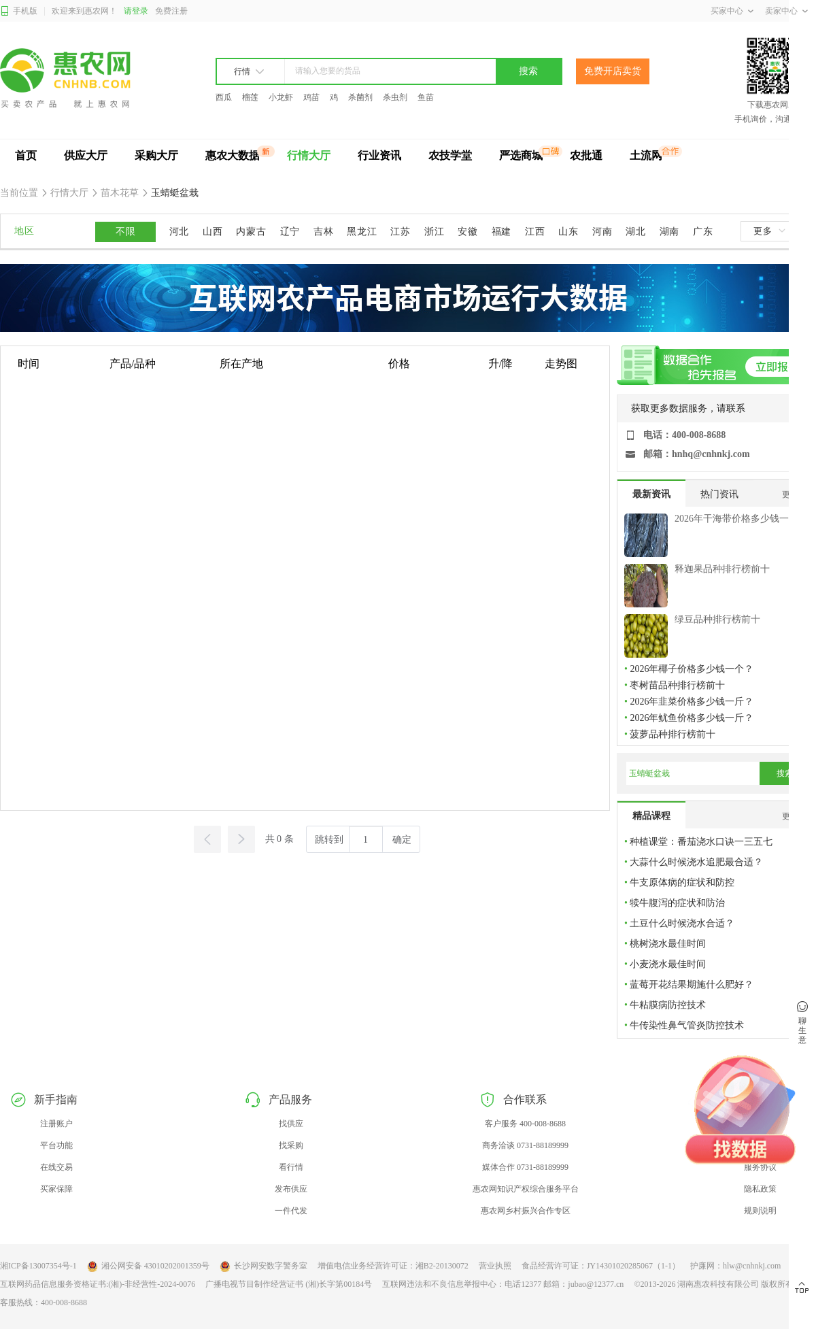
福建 (501, 231)
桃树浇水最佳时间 (668, 944)
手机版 (18, 11)
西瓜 (224, 97)
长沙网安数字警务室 (263, 1266)
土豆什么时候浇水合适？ (682, 923)
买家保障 (56, 1189)
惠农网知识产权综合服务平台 (526, 1189)
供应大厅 (85, 155)
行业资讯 (379, 155)
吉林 (323, 231)
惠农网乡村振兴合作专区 (526, 1210)
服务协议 (760, 1167)
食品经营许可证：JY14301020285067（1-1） (601, 1266)
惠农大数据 (232, 155)
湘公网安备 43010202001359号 (148, 1266)
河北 (179, 231)
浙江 (434, 231)
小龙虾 (281, 97)
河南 (602, 231)
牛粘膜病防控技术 (668, 1005)
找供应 (291, 1123)
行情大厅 (308, 155)
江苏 (400, 231)
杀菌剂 (360, 97)
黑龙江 (362, 231)
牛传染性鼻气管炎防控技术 (687, 1025)
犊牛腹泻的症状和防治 (677, 903)
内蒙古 (251, 231)
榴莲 (250, 97)
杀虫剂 (395, 97)
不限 (125, 231)
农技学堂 (450, 155)
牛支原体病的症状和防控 (682, 882)
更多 (769, 231)
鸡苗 (311, 97)
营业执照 (495, 1266)
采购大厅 (156, 155)
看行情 (291, 1167)
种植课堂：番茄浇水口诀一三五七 (701, 842)
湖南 (669, 231)
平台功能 (56, 1145)
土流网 (646, 155)
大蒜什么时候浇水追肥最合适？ (696, 862)
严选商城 (521, 155)
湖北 (635, 231)
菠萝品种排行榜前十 (672, 734)
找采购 (291, 1145)
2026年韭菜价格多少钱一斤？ (691, 701)
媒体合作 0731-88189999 (525, 1167)
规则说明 (760, 1210)
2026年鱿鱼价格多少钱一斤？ (691, 718)
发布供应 (291, 1189)
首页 (26, 155)
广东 (703, 231)
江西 (535, 231)
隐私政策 (760, 1189)
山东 (568, 231)
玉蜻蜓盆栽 (174, 193)
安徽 (467, 231)
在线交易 (56, 1167)
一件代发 (291, 1210)
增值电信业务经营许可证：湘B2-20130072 (393, 1266)
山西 (212, 231)
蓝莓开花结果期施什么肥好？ (691, 984)
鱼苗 (426, 97)
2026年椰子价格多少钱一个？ (691, 669)
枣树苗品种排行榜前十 (677, 685)
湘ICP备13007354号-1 (38, 1266)
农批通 (586, 155)
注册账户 (56, 1123)
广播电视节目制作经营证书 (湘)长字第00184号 (288, 1284)
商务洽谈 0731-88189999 (525, 1145)
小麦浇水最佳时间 (668, 964)
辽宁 (290, 231)
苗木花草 (120, 193)
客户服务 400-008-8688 (525, 1123)
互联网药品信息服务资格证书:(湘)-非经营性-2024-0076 (97, 1284)
